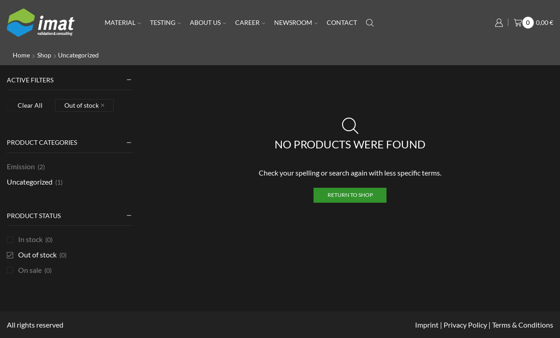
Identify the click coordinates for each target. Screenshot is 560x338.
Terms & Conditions (522, 324)
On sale (35, 270)
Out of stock (42, 255)
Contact (342, 22)
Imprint (427, 324)
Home (21, 55)
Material (123, 22)
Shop (44, 55)
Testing (165, 22)
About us (208, 22)
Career (250, 22)
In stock (35, 239)
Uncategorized (30, 181)
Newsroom (296, 22)
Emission (21, 166)
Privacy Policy (465, 324)
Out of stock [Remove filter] (81, 105)
